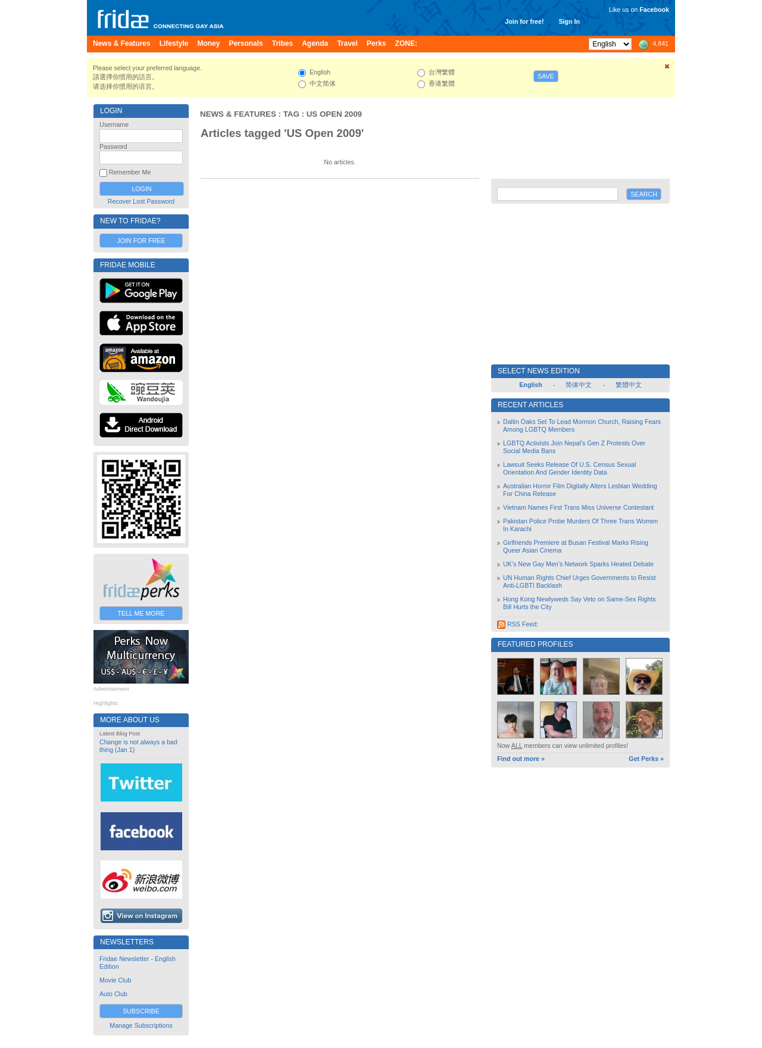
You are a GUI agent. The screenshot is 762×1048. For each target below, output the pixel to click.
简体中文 (579, 384)
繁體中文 (629, 384)
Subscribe (141, 1011)
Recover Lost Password (141, 201)
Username (114, 124)
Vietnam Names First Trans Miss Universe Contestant (578, 507)
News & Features (238, 114)
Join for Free (141, 240)
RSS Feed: (517, 624)
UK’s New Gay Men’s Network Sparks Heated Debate (578, 563)
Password (113, 146)
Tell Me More (141, 613)
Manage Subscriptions (141, 1025)
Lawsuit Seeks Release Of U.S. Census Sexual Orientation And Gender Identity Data (569, 468)
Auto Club (113, 993)
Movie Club (115, 980)
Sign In (569, 21)
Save (546, 76)
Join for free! (524, 21)
